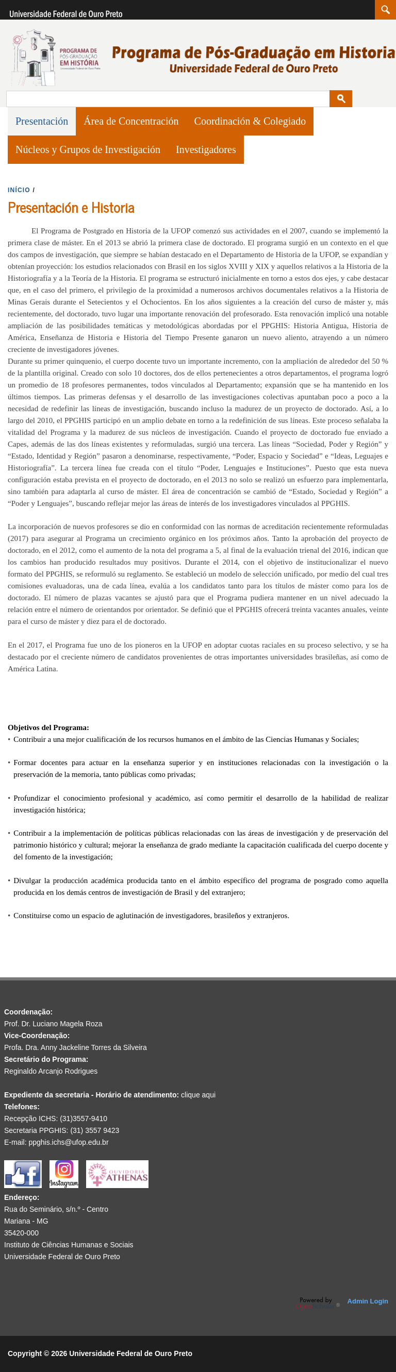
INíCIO (19, 190)
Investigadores (206, 149)
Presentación (41, 121)
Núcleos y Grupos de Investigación (87, 149)
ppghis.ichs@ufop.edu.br (68, 1142)
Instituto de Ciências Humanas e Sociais (69, 1245)
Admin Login (368, 1301)
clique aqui (198, 1095)
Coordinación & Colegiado (250, 121)
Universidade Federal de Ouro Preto (62, 1256)
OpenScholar (318, 1303)
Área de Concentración (131, 121)
